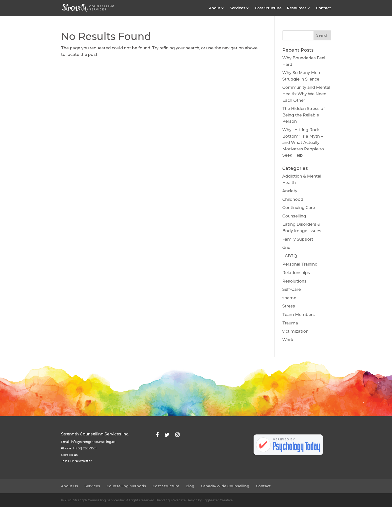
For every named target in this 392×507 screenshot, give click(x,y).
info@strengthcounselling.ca (93, 442)
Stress (288, 306)
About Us (69, 486)
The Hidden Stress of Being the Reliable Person (303, 115)
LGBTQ (289, 256)
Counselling (294, 216)
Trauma (290, 323)
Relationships (296, 272)
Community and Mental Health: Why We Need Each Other (306, 93)
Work (287, 339)
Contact (323, 8)
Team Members (298, 314)
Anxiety (289, 191)
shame (289, 298)
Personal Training (300, 264)
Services (237, 8)
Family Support (297, 239)
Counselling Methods (126, 486)
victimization (295, 331)
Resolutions (294, 281)
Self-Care (291, 289)
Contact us (69, 455)
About (214, 8)
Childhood (292, 199)
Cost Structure (268, 8)
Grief (287, 247)
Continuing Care (298, 207)
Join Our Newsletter (76, 461)
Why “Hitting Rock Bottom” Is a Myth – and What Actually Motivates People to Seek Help (303, 142)
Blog (190, 486)
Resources (296, 8)
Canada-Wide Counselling (225, 486)
